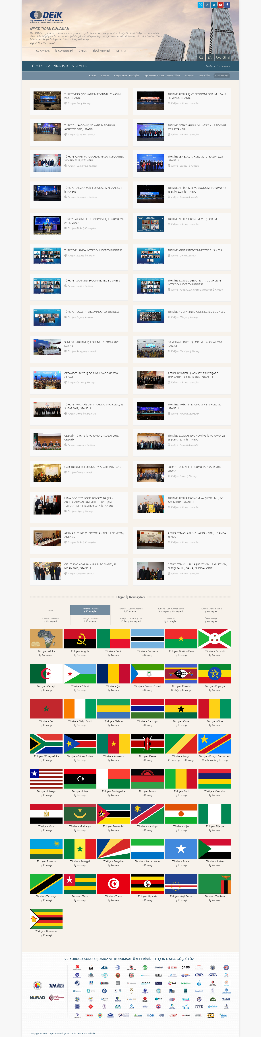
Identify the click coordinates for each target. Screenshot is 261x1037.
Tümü (50, 610)
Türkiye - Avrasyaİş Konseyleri (50, 620)
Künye (92, 75)
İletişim (105, 75)
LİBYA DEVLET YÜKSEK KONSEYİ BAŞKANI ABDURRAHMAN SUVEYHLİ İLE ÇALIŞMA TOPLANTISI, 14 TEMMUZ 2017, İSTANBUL (89, 502)
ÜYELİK (83, 50)
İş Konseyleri (225, 66)
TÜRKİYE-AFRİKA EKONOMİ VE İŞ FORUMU (193, 219)
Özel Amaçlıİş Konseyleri (211, 620)
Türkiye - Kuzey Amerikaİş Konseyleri (131, 610)
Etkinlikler (204, 75)
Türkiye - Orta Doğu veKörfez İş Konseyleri (130, 620)
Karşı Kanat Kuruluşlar (126, 75)
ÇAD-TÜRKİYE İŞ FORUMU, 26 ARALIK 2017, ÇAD (92, 467)
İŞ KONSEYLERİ (64, 50)
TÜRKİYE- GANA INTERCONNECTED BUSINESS (92, 280)
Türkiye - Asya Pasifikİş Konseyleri (211, 610)
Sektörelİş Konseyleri (170, 620)
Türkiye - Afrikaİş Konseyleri (90, 610)
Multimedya (222, 75)
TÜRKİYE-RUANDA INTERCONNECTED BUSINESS (93, 250)
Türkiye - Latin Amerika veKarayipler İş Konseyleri (171, 610)
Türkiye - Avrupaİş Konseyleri (90, 620)
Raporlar (189, 75)
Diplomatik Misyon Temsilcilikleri (162, 75)
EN (210, 57)
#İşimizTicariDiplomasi (42, 43)
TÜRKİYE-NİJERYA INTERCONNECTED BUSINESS (196, 312)
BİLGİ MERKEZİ (101, 50)
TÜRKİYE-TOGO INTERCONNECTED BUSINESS (91, 312)
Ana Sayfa (210, 66)
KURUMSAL (42, 50)
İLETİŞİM (121, 50)
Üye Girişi (223, 57)
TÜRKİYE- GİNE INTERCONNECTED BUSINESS (195, 250)
